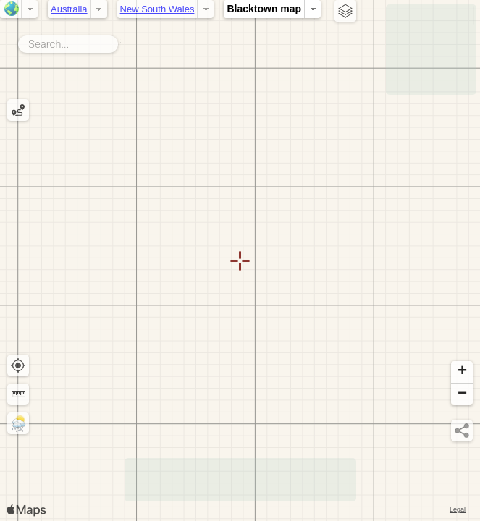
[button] (462, 372)
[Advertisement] (431, 49)
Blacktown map (264, 8)
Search (120, 41)
